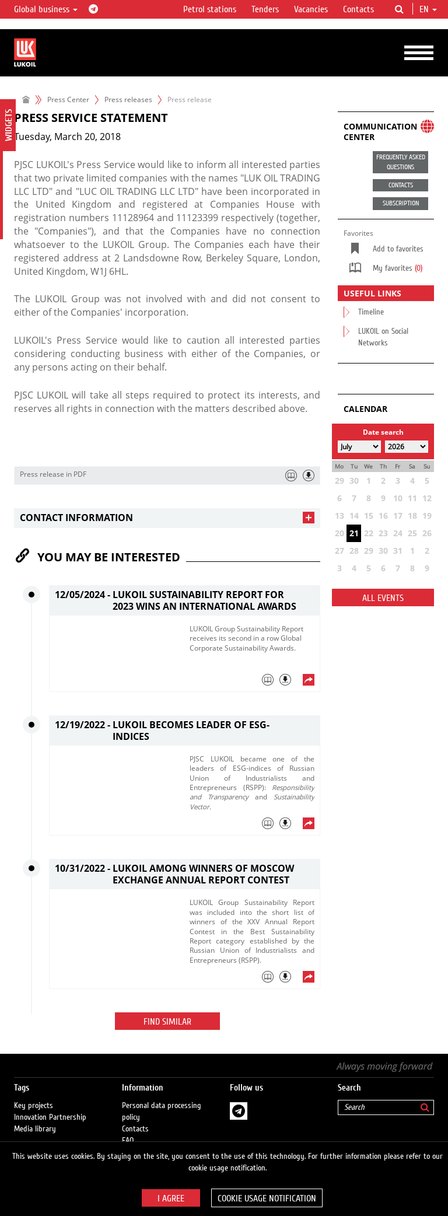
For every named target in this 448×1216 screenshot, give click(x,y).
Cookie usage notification (267, 1198)
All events (383, 598)
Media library (35, 1129)
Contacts (358, 9)
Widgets (9, 125)
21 (354, 533)
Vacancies (311, 9)
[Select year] (406, 447)
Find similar (167, 1021)
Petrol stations (209, 9)
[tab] (167, 518)
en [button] (428, 9)
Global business (46, 9)
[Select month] (359, 447)
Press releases (128, 99)
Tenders (265, 9)
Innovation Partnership (50, 1117)
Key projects (33, 1105)
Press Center (68, 99)
